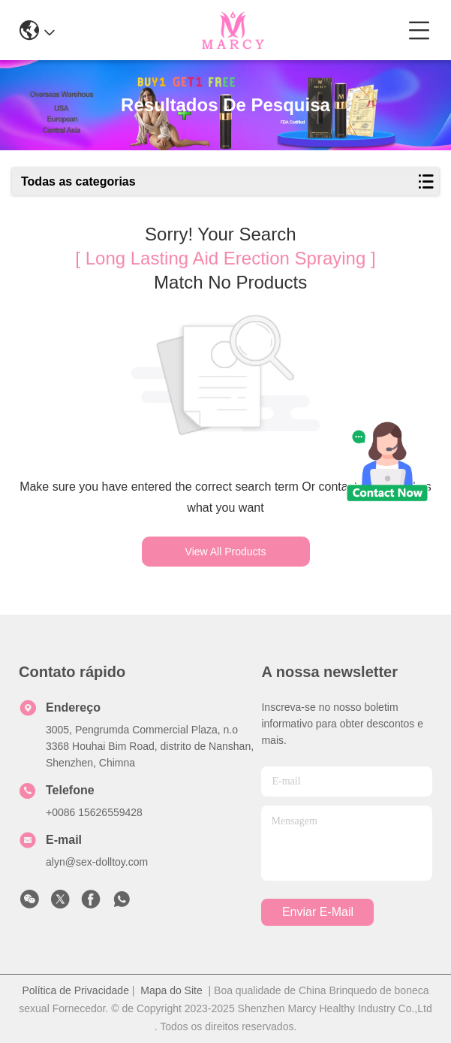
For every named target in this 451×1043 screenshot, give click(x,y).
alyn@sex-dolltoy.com (97, 862)
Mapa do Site (171, 990)
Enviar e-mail (317, 911)
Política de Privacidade (76, 990)
